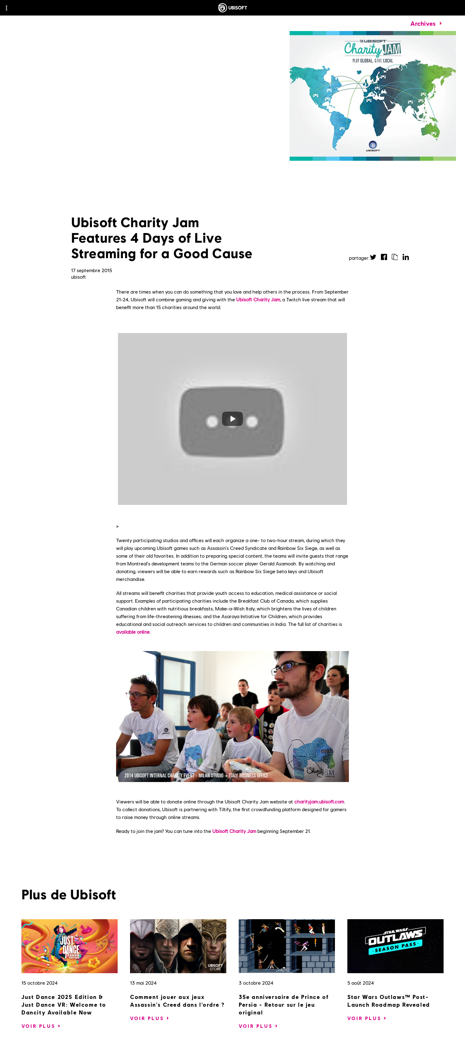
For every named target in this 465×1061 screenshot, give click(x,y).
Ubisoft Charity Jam (258, 299)
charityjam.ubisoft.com (319, 801)
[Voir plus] (38, 1026)
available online (133, 632)
